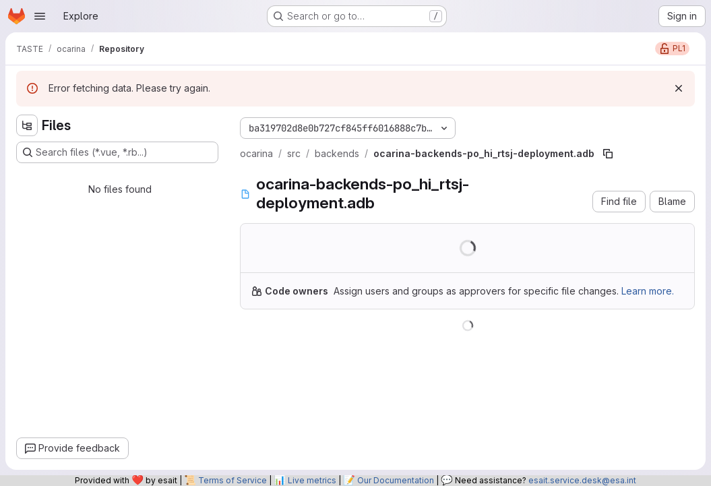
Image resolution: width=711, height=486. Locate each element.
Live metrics (312, 480)
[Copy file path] (608, 153)
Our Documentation (395, 480)
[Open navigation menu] (40, 16)
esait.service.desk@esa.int (582, 480)
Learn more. (647, 291)
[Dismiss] (679, 88)
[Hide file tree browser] (27, 125)
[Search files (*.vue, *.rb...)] (117, 152)
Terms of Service (232, 480)
